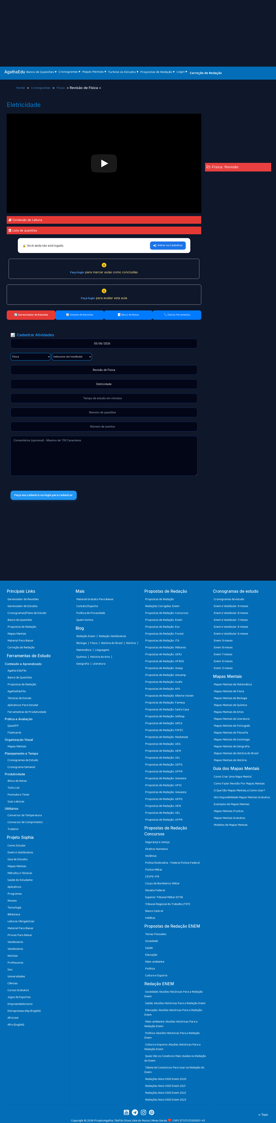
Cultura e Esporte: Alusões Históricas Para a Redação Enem (172, 1047)
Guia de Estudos (17, 859)
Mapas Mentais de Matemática (233, 684)
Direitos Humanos (156, 849)
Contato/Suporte (87, 606)
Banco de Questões (19, 620)
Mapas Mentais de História (230, 760)
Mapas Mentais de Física (229, 691)
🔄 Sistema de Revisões (79, 315)
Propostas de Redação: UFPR (163, 771)
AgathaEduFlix (16, 691)
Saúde (149, 948)
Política (150, 968)
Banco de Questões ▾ (41, 72)
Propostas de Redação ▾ (157, 72)
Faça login (77, 272)
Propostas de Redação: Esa (162, 626)
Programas (14, 893)
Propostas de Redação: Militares (165, 647)
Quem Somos (84, 620)
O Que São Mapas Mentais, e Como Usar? (239, 790)
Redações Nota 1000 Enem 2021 (165, 1086)
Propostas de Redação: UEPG (163, 764)
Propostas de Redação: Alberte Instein (169, 695)
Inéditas (150, 918)
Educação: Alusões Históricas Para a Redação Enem (173, 1012)
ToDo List (13, 788)
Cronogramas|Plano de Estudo (26, 613)
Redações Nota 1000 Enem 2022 (165, 1092)
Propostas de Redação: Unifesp (165, 716)
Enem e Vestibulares (20, 852)
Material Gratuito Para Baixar (95, 599)
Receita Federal (155, 890)
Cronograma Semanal (21, 767)
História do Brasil (112, 643)
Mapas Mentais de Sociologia (232, 739)
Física (61, 88)
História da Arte (100, 657)
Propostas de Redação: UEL (162, 757)
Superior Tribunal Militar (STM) (164, 897)
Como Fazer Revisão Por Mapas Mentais (239, 783)
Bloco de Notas (17, 781)
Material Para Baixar (20, 640)
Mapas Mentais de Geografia (232, 746)
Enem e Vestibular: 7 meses (231, 620)
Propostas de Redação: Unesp (164, 668)
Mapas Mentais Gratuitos (229, 818)
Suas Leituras (15, 801)
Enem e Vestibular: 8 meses (231, 613)
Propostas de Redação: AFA (162, 688)
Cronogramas (41, 88)
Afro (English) (15, 1024)
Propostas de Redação (21, 626)
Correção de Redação (206, 73)
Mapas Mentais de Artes (229, 712)
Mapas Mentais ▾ (94, 71)
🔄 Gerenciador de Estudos (31, 315)
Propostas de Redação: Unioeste (165, 778)
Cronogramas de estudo (229, 599)
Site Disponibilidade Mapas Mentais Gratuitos (242, 797)
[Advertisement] (138, 28)
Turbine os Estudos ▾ (123, 72)
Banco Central (154, 911)
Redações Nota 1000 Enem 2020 (165, 1079)
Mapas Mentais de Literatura (232, 719)
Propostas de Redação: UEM (163, 750)
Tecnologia (14, 907)
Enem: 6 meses (223, 661)
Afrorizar (13, 1017)
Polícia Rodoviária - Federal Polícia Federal (172, 862)
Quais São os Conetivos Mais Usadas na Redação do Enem (175, 1058)
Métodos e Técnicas (19, 873)
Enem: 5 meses (223, 668)
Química (81, 657)
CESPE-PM (152, 876)
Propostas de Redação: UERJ (163, 654)
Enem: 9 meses (223, 640)
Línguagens (102, 650)
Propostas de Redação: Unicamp (165, 675)
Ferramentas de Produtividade (26, 712)
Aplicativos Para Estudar (23, 705)
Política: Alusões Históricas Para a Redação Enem (172, 1035)
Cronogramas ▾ (69, 71)
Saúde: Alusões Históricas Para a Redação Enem (175, 1003)
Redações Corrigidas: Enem (162, 606)
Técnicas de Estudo (19, 698)
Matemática (84, 650)
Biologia (81, 643)
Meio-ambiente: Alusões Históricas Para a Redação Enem (170, 1024)
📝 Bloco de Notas (128, 315)
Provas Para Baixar (19, 935)
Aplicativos (14, 887)
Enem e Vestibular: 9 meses (231, 606)
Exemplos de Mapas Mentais (231, 804)
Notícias (12, 955)
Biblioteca (13, 914)
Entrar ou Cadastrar (168, 245)
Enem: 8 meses (223, 647)
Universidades (16, 976)
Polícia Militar (153, 869)
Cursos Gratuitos (18, 990)
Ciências (12, 983)
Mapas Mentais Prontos (229, 811)
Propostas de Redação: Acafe (163, 682)
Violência (150, 856)
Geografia (82, 664)
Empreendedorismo (20, 1004)
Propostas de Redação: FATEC (164, 730)
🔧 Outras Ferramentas (177, 315)
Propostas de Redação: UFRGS (164, 661)
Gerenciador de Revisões (23, 599)
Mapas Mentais (16, 633)
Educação (151, 954)
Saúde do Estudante (20, 880)
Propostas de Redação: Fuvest (164, 633)
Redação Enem (85, 636)
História (131, 643)
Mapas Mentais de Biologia (230, 698)
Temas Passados (155, 934)
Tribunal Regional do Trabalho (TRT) (167, 904)
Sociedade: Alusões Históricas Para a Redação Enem (173, 994)
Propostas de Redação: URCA (163, 723)
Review (12, 900)
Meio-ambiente (154, 961)
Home (21, 88)
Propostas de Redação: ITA (162, 640)
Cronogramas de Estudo (22, 760)
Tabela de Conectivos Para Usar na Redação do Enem (174, 1070)
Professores (15, 962)
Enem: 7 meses (223, 654)
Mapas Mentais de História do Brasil (236, 753)
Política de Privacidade (90, 613)
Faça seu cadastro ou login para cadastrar (43, 495)
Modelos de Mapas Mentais (231, 825)
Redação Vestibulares (112, 636)
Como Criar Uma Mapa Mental (232, 776)
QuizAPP (13, 726)
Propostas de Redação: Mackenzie (166, 737)
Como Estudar (16, 845)
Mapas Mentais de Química (230, 705)
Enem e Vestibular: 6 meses (231, 626)
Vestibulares (15, 942)
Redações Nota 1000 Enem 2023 (165, 1099)
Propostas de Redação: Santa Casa (167, 709)
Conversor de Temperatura (24, 815)
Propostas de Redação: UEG (163, 744)
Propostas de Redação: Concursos (166, 613)
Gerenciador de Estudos (22, 606)
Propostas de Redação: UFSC (163, 785)
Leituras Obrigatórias (20, 921)
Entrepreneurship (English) (24, 1011)
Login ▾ (182, 71)
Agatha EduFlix (16, 670)
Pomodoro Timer (18, 794)
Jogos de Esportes (19, 997)
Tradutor (13, 829)
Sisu (9, 969)
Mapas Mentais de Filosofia (231, 732)
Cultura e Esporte (156, 975)
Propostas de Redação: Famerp (165, 702)
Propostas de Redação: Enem (163, 620)
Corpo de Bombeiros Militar (162, 883)
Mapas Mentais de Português (232, 726)
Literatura (99, 664)
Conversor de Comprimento (25, 822)
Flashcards (14, 732)
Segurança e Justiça (157, 842)
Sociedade (151, 941)
